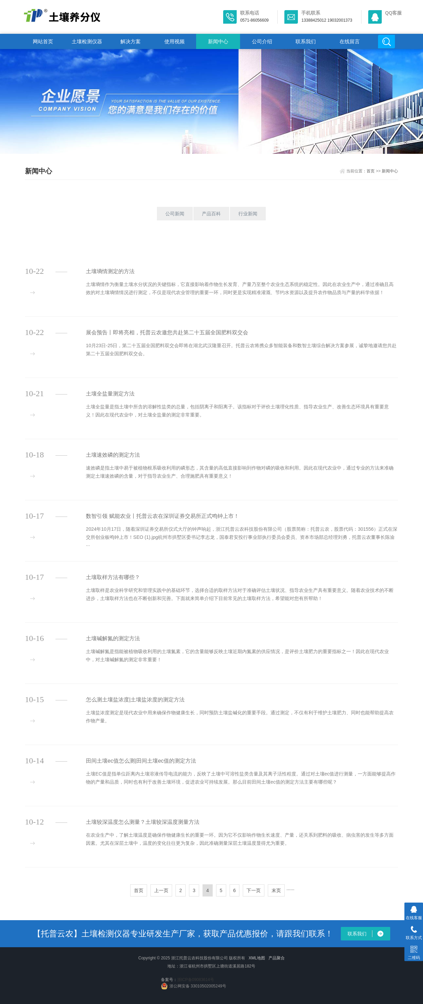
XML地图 (257, 958)
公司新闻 (174, 213)
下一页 (253, 890)
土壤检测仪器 (87, 41)
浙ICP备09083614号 (195, 979)
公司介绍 (262, 41)
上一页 (161, 890)
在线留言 (349, 41)
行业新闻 (247, 213)
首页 (371, 171)
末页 (276, 890)
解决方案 (130, 41)
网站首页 (43, 41)
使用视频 (174, 41)
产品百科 (211, 213)
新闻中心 (218, 41)
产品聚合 (276, 958)
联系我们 (306, 41)
